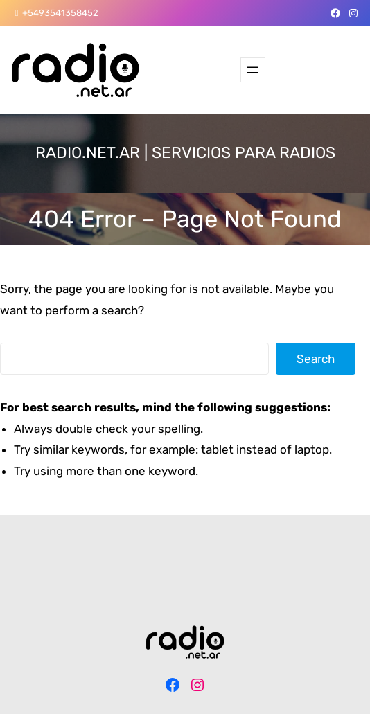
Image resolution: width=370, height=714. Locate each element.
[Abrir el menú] (252, 69)
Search (316, 359)
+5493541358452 (60, 13)
